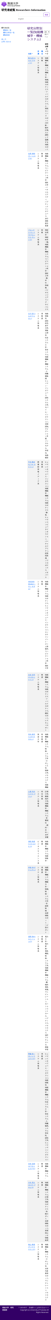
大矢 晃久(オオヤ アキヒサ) (32, 1184)
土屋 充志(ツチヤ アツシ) (32, 793)
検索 (46, 15)
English (21, 19)
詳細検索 (6, 35)
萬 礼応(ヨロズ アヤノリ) (32, 60)
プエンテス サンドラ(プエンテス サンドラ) (31, 235)
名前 (29, 54)
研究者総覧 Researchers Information (23, 9)
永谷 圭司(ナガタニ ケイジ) (31, 677)
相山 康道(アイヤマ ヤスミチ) (31, 1246)
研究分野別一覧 (9, 32)
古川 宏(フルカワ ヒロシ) (32, 315)
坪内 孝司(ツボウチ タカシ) (31, 736)
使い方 (3, 39)
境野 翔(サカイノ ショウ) (32, 938)
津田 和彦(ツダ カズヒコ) (32, 843)
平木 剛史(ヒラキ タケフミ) (32, 464)
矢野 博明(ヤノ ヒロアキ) (32, 156)
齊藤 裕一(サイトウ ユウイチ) (31, 1056)
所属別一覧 (7, 30)
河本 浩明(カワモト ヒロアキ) (31, 1166)
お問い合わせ (6, 41)
